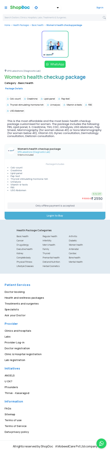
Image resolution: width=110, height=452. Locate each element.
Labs (8, 336)
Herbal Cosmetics (51, 266)
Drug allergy (23, 244)
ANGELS (10, 375)
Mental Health (76, 261)
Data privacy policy (17, 432)
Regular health (50, 236)
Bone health (74, 257)
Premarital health (51, 257)
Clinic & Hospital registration (23, 354)
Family (46, 249)
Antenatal (74, 249)
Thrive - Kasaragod (17, 393)
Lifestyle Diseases (25, 266)
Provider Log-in (15, 342)
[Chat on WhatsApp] (101, 443)
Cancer (20, 240)
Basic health (38, 25)
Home (7, 25)
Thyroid (46, 253)
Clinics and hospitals (18, 330)
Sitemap (10, 414)
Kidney (20, 253)
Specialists (12, 309)
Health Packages (21, 25)
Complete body (24, 257)
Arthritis (73, 236)
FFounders (11, 387)
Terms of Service (16, 426)
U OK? (8, 381)
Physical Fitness (24, 261)
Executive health (25, 249)
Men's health (49, 244)
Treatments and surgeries (22, 303)
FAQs (8, 408)
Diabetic (73, 240)
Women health (76, 244)
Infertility (47, 240)
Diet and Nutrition (51, 261)
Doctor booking (15, 292)
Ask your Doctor (15, 315)
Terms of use (13, 420)
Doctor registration (17, 348)
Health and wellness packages (24, 297)
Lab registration (15, 360)
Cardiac (72, 253)
